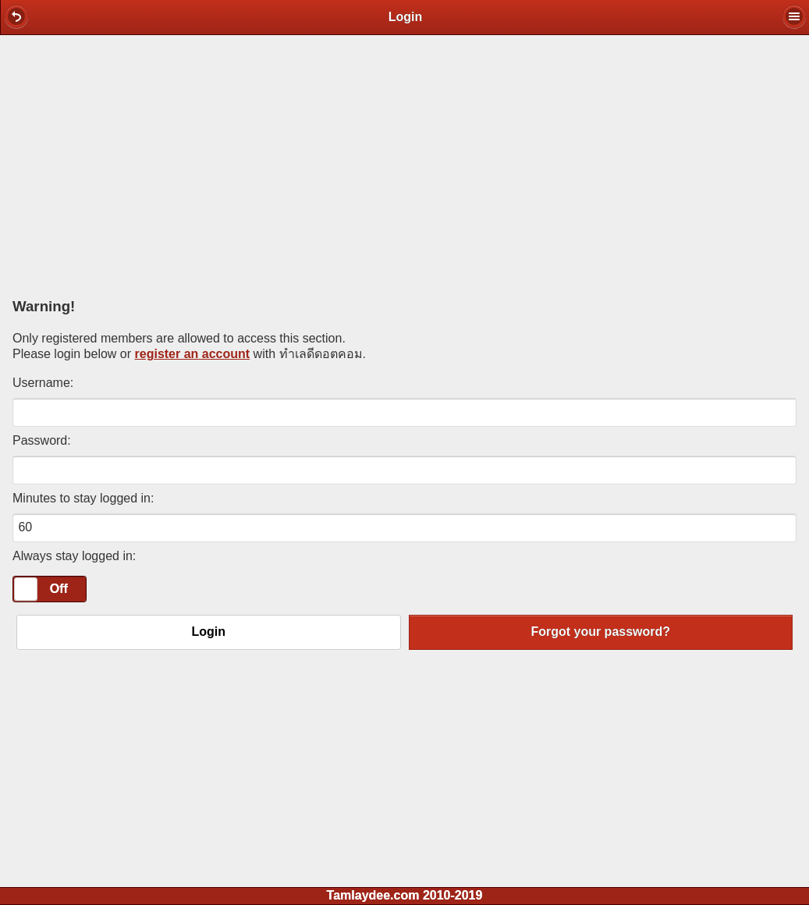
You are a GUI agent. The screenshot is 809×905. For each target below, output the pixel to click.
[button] (16, 16)
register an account (192, 353)
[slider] (25, 589)
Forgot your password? (600, 631)
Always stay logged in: (74, 556)
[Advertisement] (404, 160)
